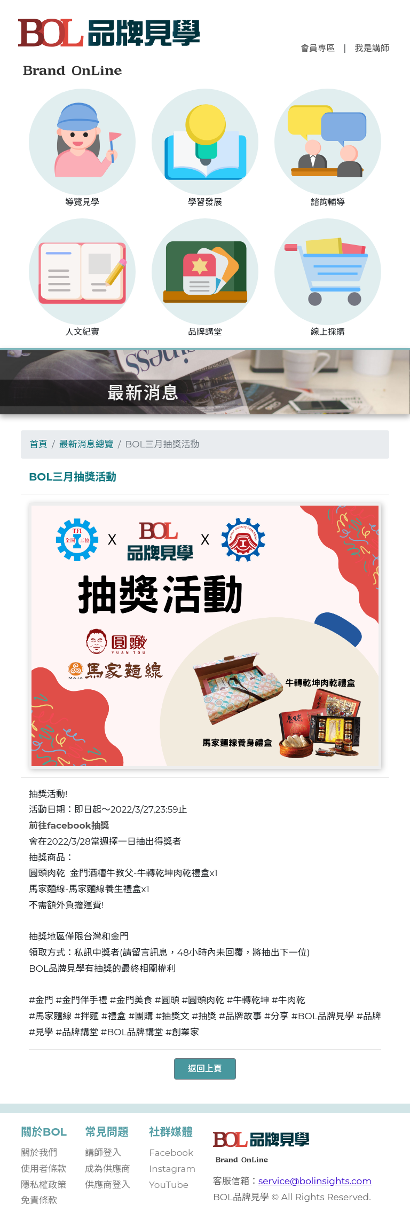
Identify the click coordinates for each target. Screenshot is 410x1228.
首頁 (38, 444)
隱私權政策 (43, 1184)
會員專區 (318, 48)
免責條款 (39, 1200)
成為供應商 (107, 1168)
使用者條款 (43, 1168)
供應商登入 (107, 1184)
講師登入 (103, 1152)
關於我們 (39, 1152)
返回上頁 (205, 1069)
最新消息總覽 (86, 444)
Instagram (172, 1168)
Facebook (171, 1152)
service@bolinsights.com (315, 1181)
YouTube (168, 1184)
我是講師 (371, 48)
